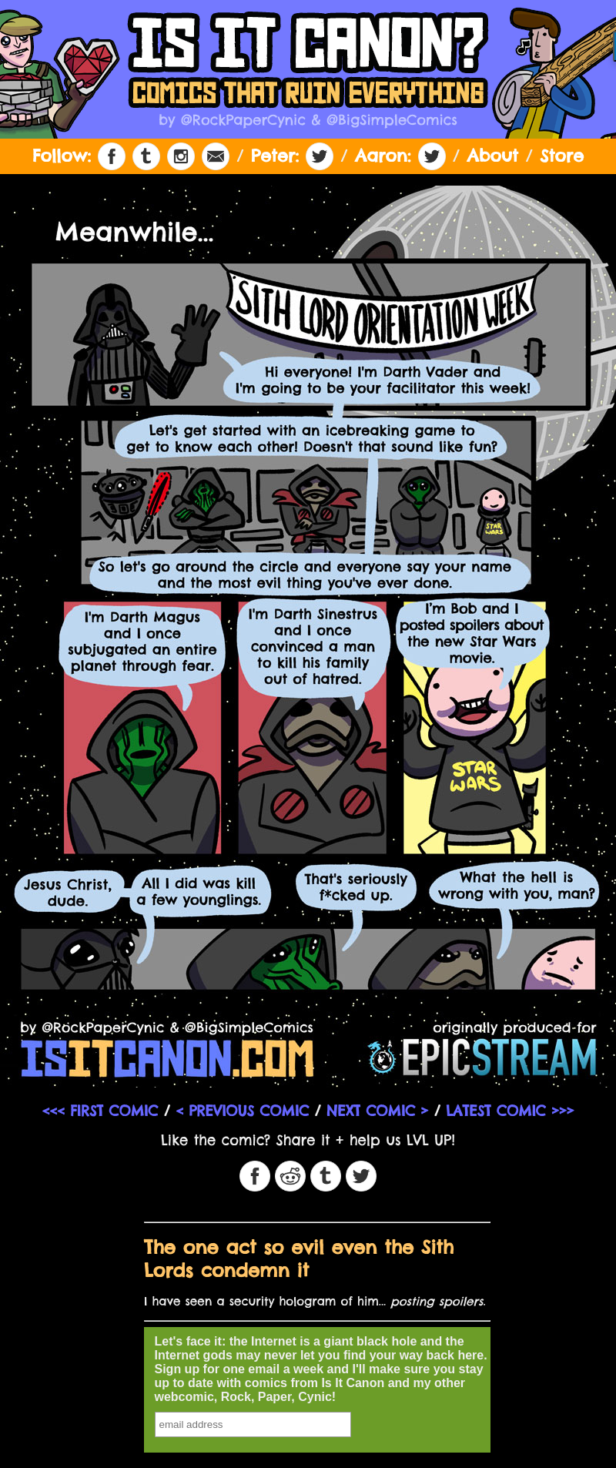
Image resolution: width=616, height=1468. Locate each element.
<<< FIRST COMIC (100, 1111)
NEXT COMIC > (377, 1111)
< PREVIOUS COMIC (242, 1111)
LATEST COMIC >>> (510, 1111)
